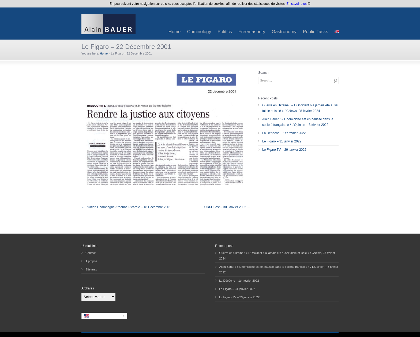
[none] (104, 316)
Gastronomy (284, 31)
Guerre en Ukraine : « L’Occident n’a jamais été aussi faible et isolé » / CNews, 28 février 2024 (300, 108)
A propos (91, 261)
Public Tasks (315, 31)
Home (174, 31)
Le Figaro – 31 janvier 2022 (281, 141)
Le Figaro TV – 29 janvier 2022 (284, 150)
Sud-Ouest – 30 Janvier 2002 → (227, 207)
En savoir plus (296, 4)
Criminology (199, 31)
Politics (225, 31)
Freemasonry (251, 31)
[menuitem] (337, 32)
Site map (91, 269)
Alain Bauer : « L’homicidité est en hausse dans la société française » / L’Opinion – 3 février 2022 (297, 122)
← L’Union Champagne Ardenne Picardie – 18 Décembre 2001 (126, 207)
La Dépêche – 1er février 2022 (284, 133)
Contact (90, 252)
